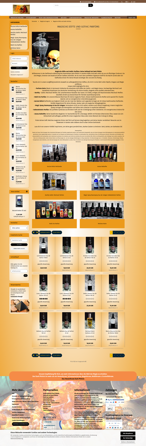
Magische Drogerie (91, 18)
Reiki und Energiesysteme (48, 18)
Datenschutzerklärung (17, 438)
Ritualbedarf (31, 18)
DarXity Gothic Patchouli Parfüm (19, 34)
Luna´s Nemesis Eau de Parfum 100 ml (43, 296)
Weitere (118, 18)
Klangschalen (106, 18)
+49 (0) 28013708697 (85, 2)
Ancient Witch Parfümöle (19, 26)
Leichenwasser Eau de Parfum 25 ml (66, 259)
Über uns (131, 18)
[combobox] (45, 234)
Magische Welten (17, 18)
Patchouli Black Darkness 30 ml (89, 334)
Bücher (63, 18)
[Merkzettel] (129, 7)
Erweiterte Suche (19, 248)
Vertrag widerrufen (20, 426)
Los (25, 275)
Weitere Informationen (128, 442)
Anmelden (19, 68)
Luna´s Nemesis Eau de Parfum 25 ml (67, 296)
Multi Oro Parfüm (16, 45)
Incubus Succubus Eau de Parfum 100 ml (89, 259)
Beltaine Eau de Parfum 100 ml (43, 334)
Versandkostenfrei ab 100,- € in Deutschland (106, 2)
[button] (134, 7)
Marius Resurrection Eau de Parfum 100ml (113, 334)
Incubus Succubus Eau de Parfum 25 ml (113, 259)
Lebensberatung (75, 18)
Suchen (19, 244)
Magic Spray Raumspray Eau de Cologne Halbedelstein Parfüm (19, 40)
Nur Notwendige (128, 438)
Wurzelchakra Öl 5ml (19, 210)
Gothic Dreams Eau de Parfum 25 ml (113, 296)
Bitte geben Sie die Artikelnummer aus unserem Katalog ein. (19, 266)
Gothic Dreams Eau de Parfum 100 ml (89, 296)
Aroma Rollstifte (16, 29)
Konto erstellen (15, 72)
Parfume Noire (15, 48)
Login (133, 2)
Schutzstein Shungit (16, 296)
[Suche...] (90, 5)
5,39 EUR (19, 214)
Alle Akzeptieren (128, 433)
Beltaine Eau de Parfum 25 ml (67, 334)
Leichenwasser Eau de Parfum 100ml (43, 259)
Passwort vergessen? (17, 75)
